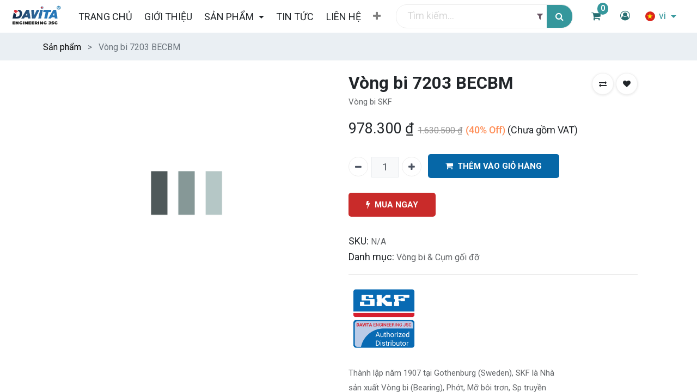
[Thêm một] (411, 166)
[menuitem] (105, 17)
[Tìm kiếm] (559, 16)
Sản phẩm (62, 47)
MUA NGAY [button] (392, 205)
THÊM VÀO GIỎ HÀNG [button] (493, 166)
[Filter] (540, 16)
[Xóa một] (358, 166)
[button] (377, 16)
